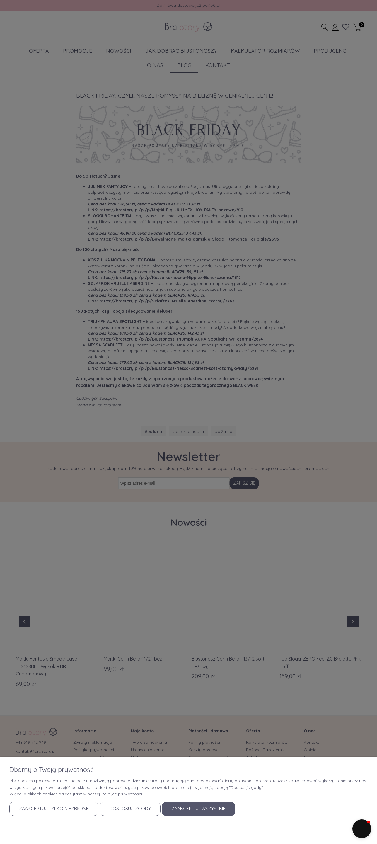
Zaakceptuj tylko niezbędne (54, 808)
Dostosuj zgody (130, 808)
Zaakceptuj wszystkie (198, 808)
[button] (361, 828)
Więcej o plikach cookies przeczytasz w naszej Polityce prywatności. (76, 794)
